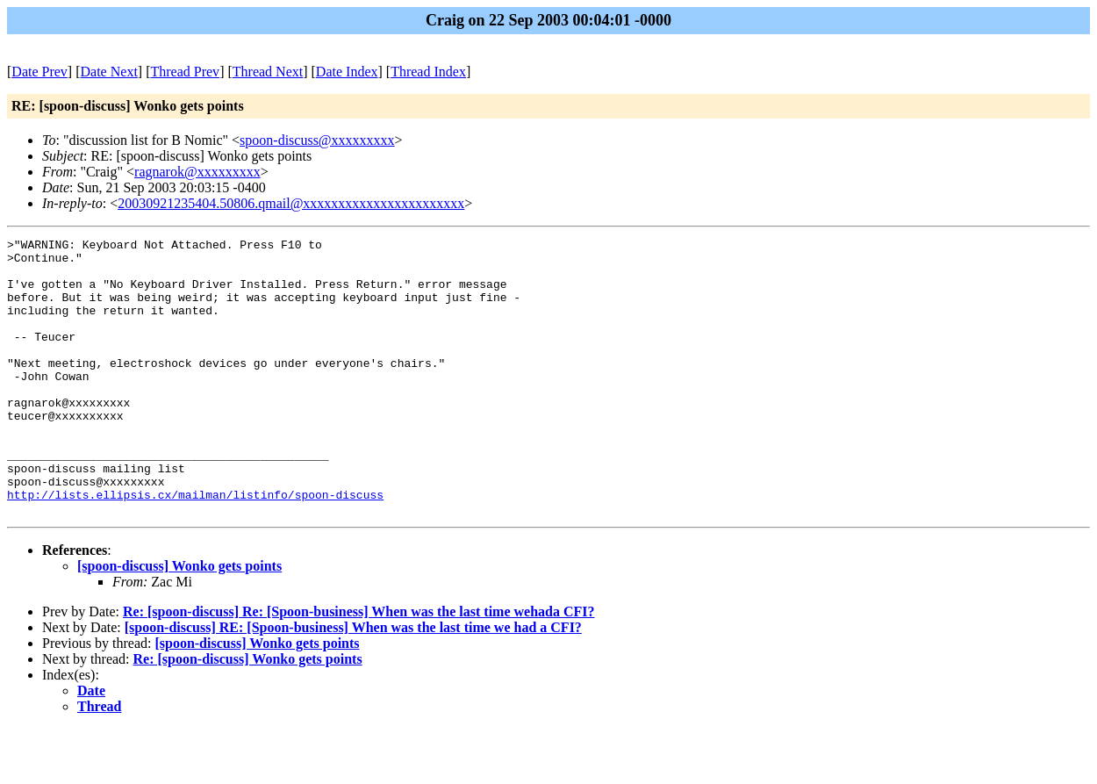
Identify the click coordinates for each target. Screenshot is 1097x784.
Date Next (109, 71)
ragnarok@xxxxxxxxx (197, 171)
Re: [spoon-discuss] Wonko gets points (247, 714)
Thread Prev (184, 71)
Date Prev (39, 71)
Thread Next (268, 71)
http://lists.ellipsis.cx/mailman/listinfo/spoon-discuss (195, 547)
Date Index (347, 71)
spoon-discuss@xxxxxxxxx (317, 140)
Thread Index (428, 71)
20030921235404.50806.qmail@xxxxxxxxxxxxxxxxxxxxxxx (291, 203)
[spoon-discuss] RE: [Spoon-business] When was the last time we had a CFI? (353, 682)
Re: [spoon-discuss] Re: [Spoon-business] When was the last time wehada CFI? (359, 666)
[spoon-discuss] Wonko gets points (179, 621)
